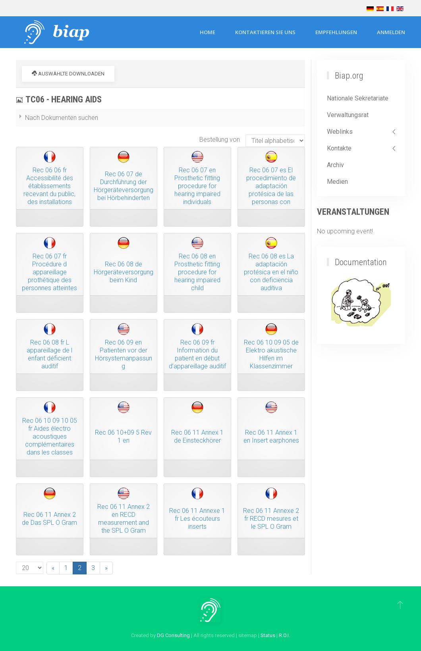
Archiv (335, 165)
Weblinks (340, 131)
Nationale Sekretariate (357, 98)
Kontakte (339, 148)
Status (268, 635)
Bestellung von (219, 139)
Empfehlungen (336, 32)
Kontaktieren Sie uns (265, 32)
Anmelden (391, 32)
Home (207, 32)
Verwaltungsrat (348, 115)
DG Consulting (173, 635)
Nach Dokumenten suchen (61, 117)
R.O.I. (284, 635)
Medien (337, 181)
